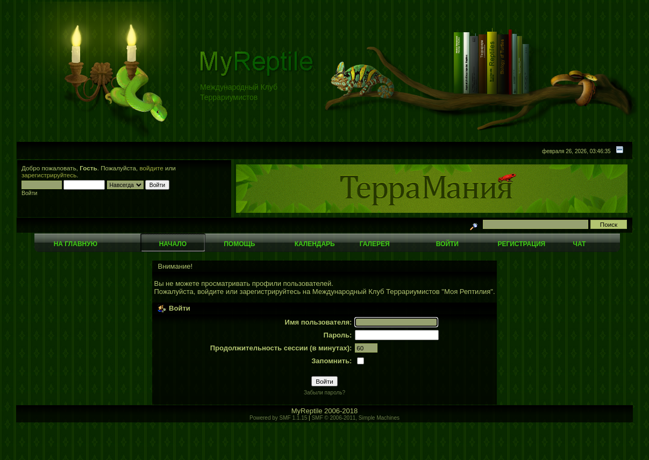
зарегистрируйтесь (49, 174)
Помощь (239, 244)
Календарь (315, 244)
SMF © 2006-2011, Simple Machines (355, 418)
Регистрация (521, 244)
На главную (75, 244)
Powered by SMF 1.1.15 (278, 418)
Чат (579, 244)
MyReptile (307, 411)
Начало (173, 244)
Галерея (375, 244)
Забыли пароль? (324, 393)
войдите (151, 167)
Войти (447, 244)
